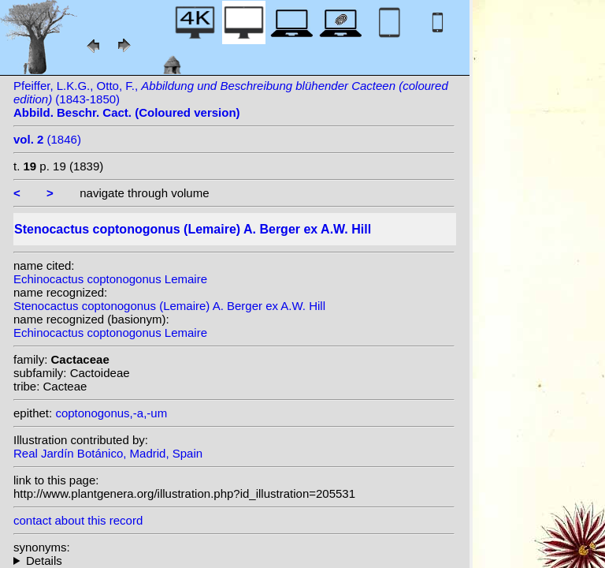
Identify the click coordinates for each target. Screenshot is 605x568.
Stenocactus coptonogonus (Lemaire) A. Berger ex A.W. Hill (169, 305)
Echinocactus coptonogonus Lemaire (110, 279)
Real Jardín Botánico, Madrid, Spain (107, 453)
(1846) (47, 139)
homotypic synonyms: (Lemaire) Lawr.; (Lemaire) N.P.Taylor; (234, 560)
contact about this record (78, 520)
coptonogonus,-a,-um (111, 413)
